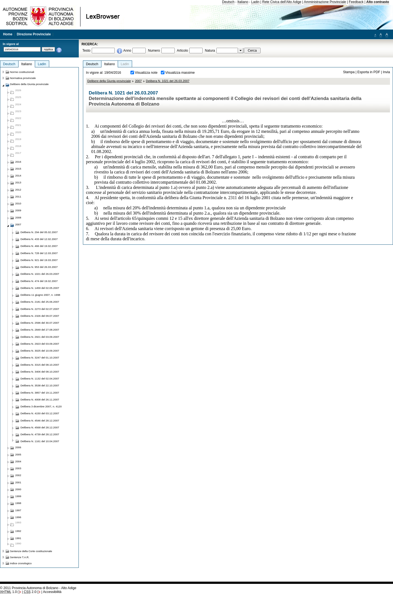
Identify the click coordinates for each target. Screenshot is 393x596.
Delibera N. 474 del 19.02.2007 (39, 281)
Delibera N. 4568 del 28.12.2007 (39, 427)
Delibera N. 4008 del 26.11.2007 (39, 399)
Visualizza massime (180, 73)
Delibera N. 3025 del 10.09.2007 (39, 350)
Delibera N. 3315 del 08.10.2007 (39, 364)
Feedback (356, 2)
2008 (18, 217)
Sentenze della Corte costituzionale (31, 551)
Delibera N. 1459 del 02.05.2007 (39, 287)
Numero (154, 50)
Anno (127, 50)
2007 (138, 81)
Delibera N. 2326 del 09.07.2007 (39, 315)
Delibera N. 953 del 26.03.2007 (39, 266)
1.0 (8, 592)
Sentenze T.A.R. (19, 557)
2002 (18, 475)
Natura (210, 50)
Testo (86, 50)
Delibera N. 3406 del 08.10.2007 (39, 371)
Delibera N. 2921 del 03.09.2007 (39, 336)
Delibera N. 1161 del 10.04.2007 (39, 441)
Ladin (255, 2)
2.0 (30, 592)
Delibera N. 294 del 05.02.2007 (39, 232)
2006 (18, 447)
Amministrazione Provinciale (325, 2)
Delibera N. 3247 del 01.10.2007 (39, 357)
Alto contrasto (377, 2)
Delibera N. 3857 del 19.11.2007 (39, 392)
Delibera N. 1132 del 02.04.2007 (39, 378)
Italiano (242, 2)
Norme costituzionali (22, 71)
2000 (18, 489)
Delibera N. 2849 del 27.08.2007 (39, 329)
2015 (18, 168)
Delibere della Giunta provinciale (109, 81)
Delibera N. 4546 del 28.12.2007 (39, 420)
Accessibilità (52, 592)
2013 (18, 182)
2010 (18, 203)
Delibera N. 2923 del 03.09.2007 (39, 343)
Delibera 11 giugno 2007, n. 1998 (40, 294)
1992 (18, 530)
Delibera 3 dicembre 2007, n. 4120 (41, 406)
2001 (18, 482)
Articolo (182, 50)
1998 (18, 503)
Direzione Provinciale (34, 34)
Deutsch (228, 2)
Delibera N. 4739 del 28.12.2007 (39, 434)
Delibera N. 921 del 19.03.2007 (39, 260)
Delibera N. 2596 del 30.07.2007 (39, 322)
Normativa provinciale (23, 78)
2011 (18, 196)
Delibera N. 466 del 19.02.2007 (39, 245)
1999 (18, 496)
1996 (18, 517)
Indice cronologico (21, 563)
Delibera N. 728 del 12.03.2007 (39, 253)
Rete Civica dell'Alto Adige (282, 2)
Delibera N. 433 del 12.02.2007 (39, 239)
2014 (18, 175)
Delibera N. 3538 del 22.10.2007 (39, 385)
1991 (18, 538)
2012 (18, 189)
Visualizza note (146, 73)
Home (7, 34)
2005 (18, 454)
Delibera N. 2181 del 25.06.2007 (39, 301)
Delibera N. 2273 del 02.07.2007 (39, 308)
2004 (18, 461)
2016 (18, 161)
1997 (18, 510)
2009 (18, 210)
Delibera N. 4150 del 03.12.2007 (39, 413)
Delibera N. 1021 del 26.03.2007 (168, 81)
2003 (18, 468)
